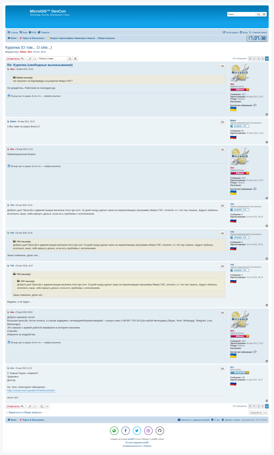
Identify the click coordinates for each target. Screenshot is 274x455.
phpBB (130, 439)
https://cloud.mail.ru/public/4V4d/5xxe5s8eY (31, 390)
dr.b (232, 367)
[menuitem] (32, 32)
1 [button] (254, 58)
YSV (232, 204)
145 (243, 377)
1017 (244, 94)
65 (243, 131)
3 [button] (262, 58)
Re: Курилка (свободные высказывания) (40, 65)
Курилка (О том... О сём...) (28, 47)
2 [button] (258, 58)
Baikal (233, 121)
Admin (23, 52)
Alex (30, 52)
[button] (250, 58)
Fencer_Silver (39, 52)
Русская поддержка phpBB (137, 443)
